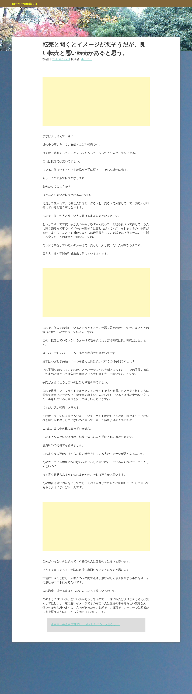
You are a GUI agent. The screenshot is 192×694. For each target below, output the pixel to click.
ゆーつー (86, 59)
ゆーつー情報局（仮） (26, 3)
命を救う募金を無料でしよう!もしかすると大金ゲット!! (85, 624)
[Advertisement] (96, 101)
